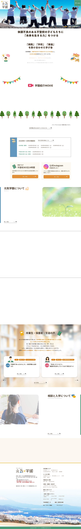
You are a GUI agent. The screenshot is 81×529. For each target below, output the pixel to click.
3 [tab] (74, 26)
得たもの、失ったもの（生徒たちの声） (50, 487)
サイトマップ (59, 505)
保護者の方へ (61, 499)
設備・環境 (45, 481)
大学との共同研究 (54, 499)
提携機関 (60, 471)
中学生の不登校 (61, 496)
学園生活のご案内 (47, 480)
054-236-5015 (20, 477)
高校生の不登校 (46, 499)
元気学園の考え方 (54, 470)
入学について (51, 491)
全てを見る (40, 382)
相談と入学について (47, 489)
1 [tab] (65, 26)
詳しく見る (29, 177)
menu (78, 3)
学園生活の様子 (51, 481)
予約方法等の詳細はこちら (46, 141)
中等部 (44, 477)
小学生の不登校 (54, 496)
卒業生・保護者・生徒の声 (49, 484)
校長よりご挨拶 (55, 471)
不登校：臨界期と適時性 (46, 496)
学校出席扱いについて (56, 475)
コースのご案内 (46, 474)
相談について (45, 491)
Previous (4, 380)
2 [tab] (70, 26)
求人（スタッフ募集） (48, 505)
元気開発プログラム (47, 475)
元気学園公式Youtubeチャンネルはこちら (40, 128)
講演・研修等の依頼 (59, 502)
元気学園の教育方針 (47, 471)
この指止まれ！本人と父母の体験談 (49, 485)
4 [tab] (78, 26)
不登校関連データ (47, 502)
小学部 (62, 475)
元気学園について (47, 468)
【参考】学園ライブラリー (49, 494)
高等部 (48, 477)
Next (76, 380)
